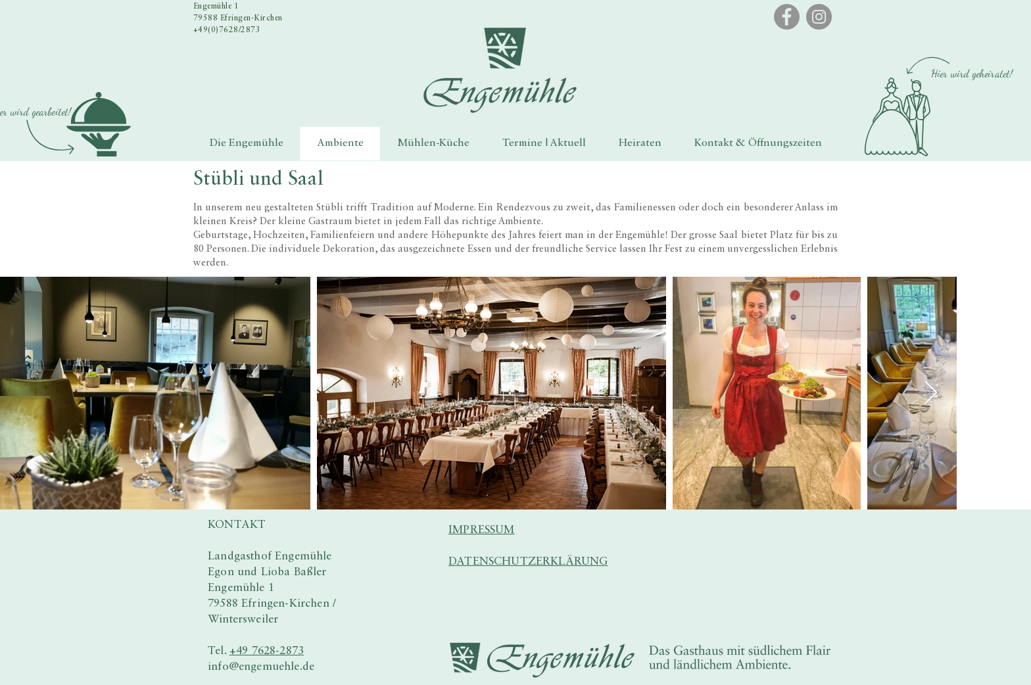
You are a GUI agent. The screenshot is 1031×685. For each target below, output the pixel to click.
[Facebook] (787, 17)
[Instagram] (819, 17)
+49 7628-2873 (266, 651)
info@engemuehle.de (261, 667)
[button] (98, 124)
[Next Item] (930, 393)
